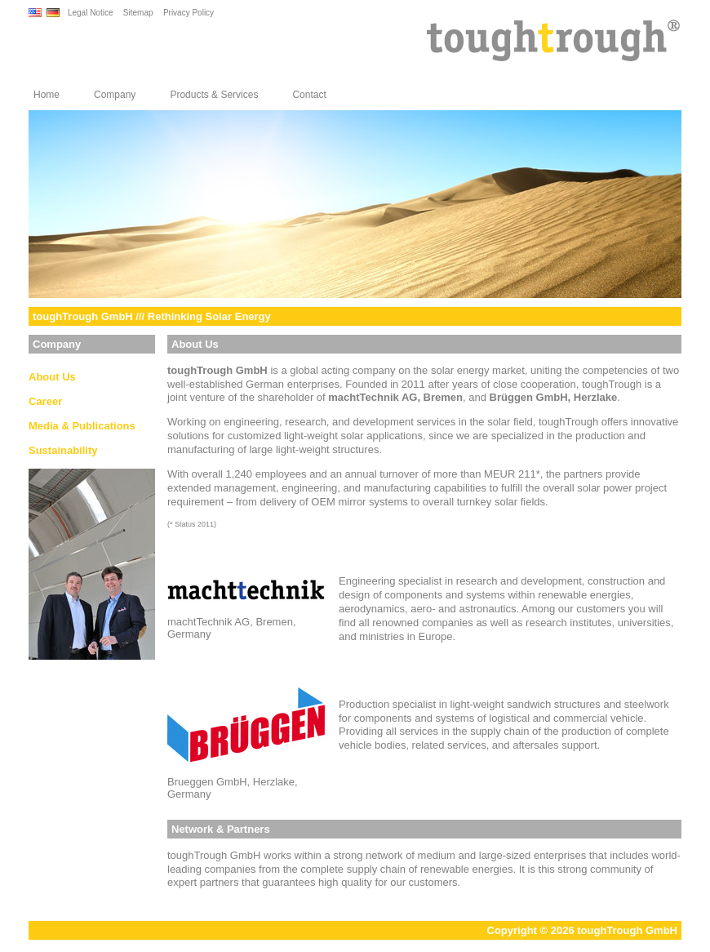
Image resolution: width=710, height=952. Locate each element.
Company (114, 94)
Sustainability (63, 450)
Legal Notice (90, 12)
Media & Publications (82, 426)
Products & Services (214, 94)
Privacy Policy (188, 12)
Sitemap (138, 12)
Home (46, 94)
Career (45, 401)
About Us (52, 377)
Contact (309, 94)
